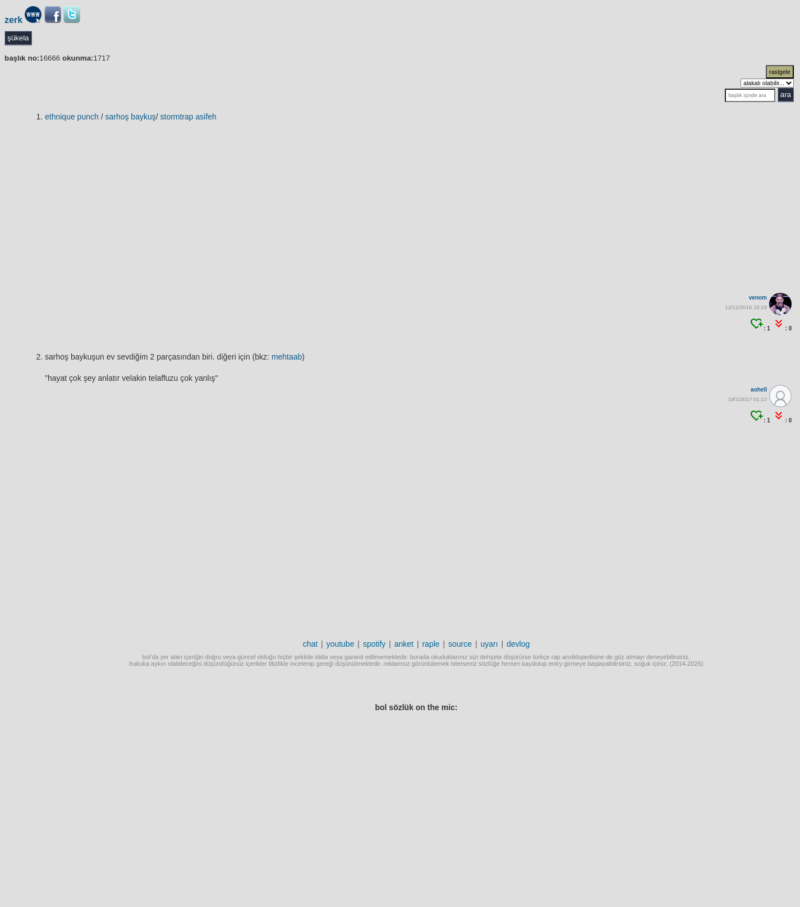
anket (403, 643)
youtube (341, 643)
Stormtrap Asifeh (188, 116)
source (460, 643)
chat (310, 643)
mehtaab (287, 356)
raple (430, 643)
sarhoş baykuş (130, 116)
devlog (518, 643)
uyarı (489, 643)
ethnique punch (72, 116)
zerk (13, 20)
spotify (374, 643)
